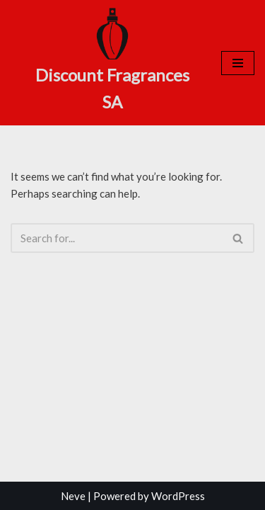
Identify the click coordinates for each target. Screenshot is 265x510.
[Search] (117, 238)
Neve (73, 495)
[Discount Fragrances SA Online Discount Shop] (112, 60)
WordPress (178, 495)
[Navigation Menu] (237, 63)
